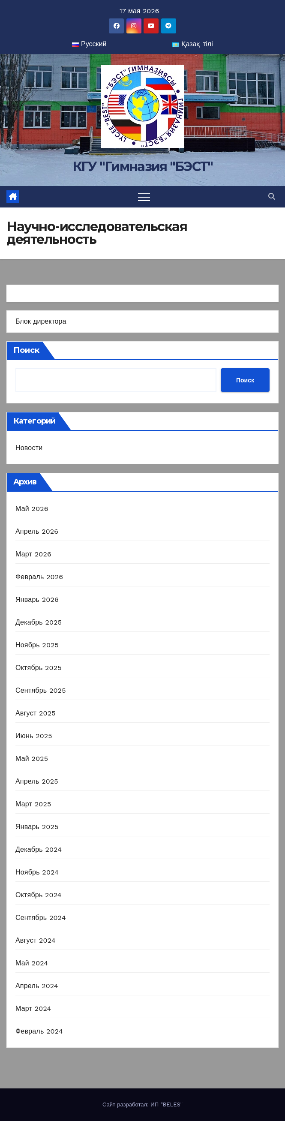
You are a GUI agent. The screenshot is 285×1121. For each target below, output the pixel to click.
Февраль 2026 (39, 577)
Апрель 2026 (36, 531)
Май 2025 (31, 758)
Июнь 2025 (33, 736)
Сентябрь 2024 (40, 918)
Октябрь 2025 (38, 668)
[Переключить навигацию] (144, 196)
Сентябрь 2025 (40, 690)
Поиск (26, 350)
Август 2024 (35, 940)
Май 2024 (31, 963)
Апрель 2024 (36, 986)
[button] (271, 196)
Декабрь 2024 (38, 849)
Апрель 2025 (36, 781)
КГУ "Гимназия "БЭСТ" (142, 166)
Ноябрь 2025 (37, 645)
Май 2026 (31, 509)
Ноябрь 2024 (37, 872)
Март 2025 (33, 804)
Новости (28, 448)
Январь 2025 (36, 827)
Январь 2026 (37, 599)
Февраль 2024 (39, 1031)
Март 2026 (33, 554)
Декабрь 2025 (38, 622)
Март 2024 (33, 1008)
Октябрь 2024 (38, 895)
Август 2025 (35, 713)
